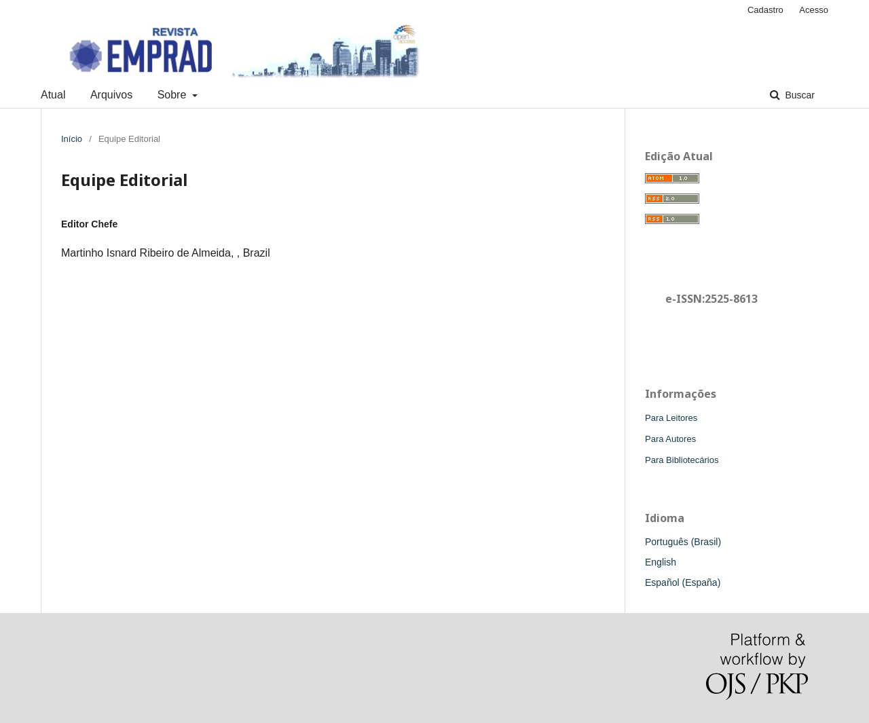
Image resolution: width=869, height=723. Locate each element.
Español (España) (682, 582)
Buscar (799, 95)
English (660, 562)
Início (71, 139)
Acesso (813, 10)
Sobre (173, 94)
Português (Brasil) (683, 541)
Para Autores (670, 439)
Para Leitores (671, 418)
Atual (53, 94)
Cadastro (765, 10)
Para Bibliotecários (681, 460)
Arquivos (111, 94)
